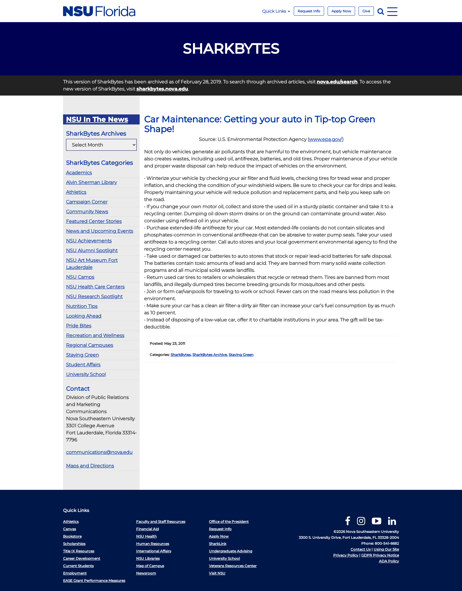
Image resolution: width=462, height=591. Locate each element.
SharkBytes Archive (209, 354)
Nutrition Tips (82, 306)
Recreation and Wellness (95, 335)
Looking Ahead (83, 316)
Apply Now (341, 11)
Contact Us (361, 549)
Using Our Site (386, 549)
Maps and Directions (90, 466)
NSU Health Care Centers (95, 287)
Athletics (76, 192)
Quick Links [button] (276, 11)
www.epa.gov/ (325, 139)
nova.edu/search (337, 82)
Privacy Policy (345, 555)
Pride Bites (78, 326)
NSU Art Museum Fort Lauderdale (92, 263)
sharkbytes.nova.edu (162, 89)
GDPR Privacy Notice (380, 555)
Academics (79, 172)
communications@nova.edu (99, 452)
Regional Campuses (89, 345)
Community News (87, 211)
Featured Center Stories (94, 221)
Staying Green (82, 355)
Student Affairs (83, 364)
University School (86, 374)
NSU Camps (80, 277)
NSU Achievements (89, 241)
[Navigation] (392, 11)
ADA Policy (389, 561)
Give (366, 11)
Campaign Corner (87, 202)
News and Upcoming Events (99, 231)
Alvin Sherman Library (91, 182)
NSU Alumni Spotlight (92, 250)
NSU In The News (97, 119)
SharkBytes (181, 354)
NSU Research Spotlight (94, 296)
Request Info (309, 11)
